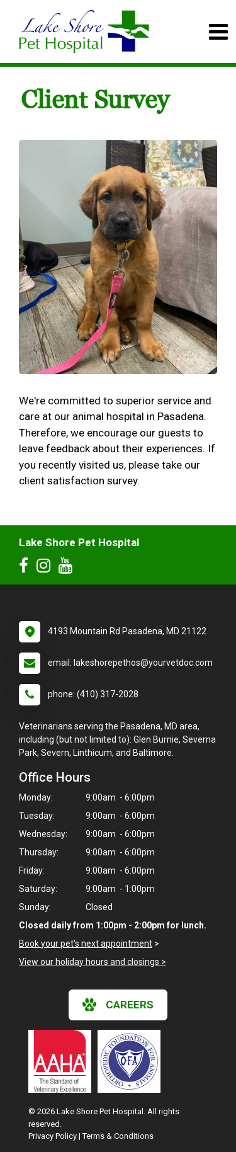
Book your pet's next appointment (85, 943)
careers (118, 1005)
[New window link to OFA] (132, 1061)
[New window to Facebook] (27, 568)
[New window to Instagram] (47, 568)
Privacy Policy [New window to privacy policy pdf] (52, 1136)
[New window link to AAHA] (63, 1061)
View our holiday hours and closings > (92, 962)
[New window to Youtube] (69, 568)
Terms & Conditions (118, 1136)
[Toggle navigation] (218, 32)
